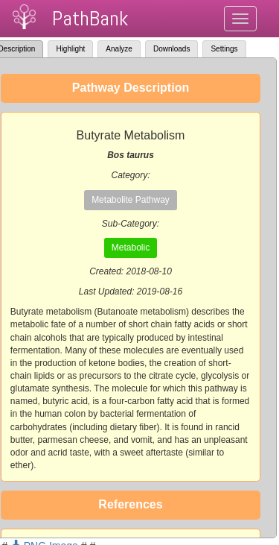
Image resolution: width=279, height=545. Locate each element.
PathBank (90, 18)
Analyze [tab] (119, 49)
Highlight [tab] (70, 49)
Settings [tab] (224, 49)
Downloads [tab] (171, 49)
